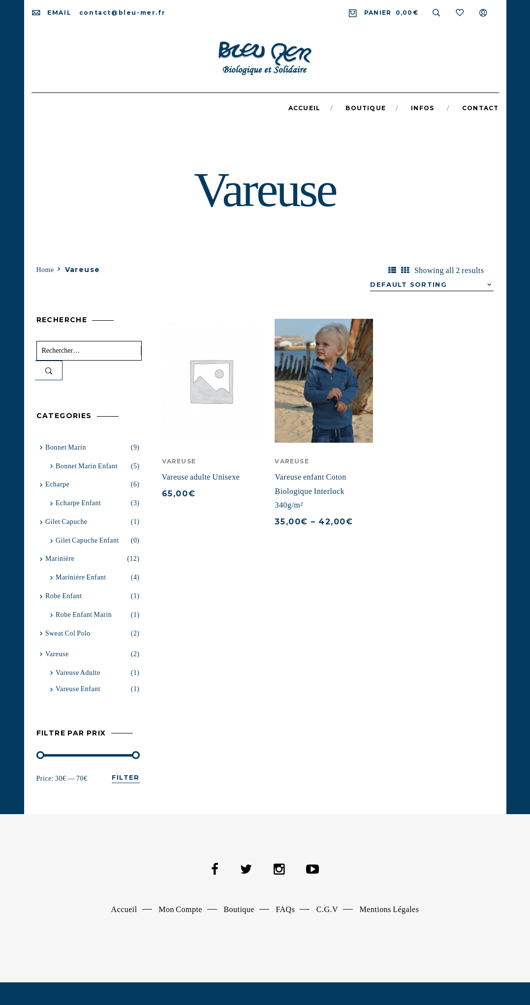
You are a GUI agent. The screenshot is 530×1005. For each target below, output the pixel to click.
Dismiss (250, 989)
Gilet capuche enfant (87, 540)
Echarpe (57, 484)
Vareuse (179, 461)
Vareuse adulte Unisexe (201, 477)
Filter (126, 777)
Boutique (238, 909)
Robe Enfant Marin (84, 614)
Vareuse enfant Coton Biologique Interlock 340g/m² (310, 491)
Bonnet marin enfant (87, 466)
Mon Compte (180, 909)
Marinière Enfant (81, 577)
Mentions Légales (389, 909)
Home (45, 270)
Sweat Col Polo (68, 633)
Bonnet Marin (65, 447)
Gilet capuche (66, 521)
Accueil (124, 909)
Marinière (60, 558)
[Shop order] (432, 285)
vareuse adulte (78, 672)
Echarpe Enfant (78, 503)
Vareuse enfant (78, 689)
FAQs (285, 909)
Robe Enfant (63, 596)
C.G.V (327, 909)
